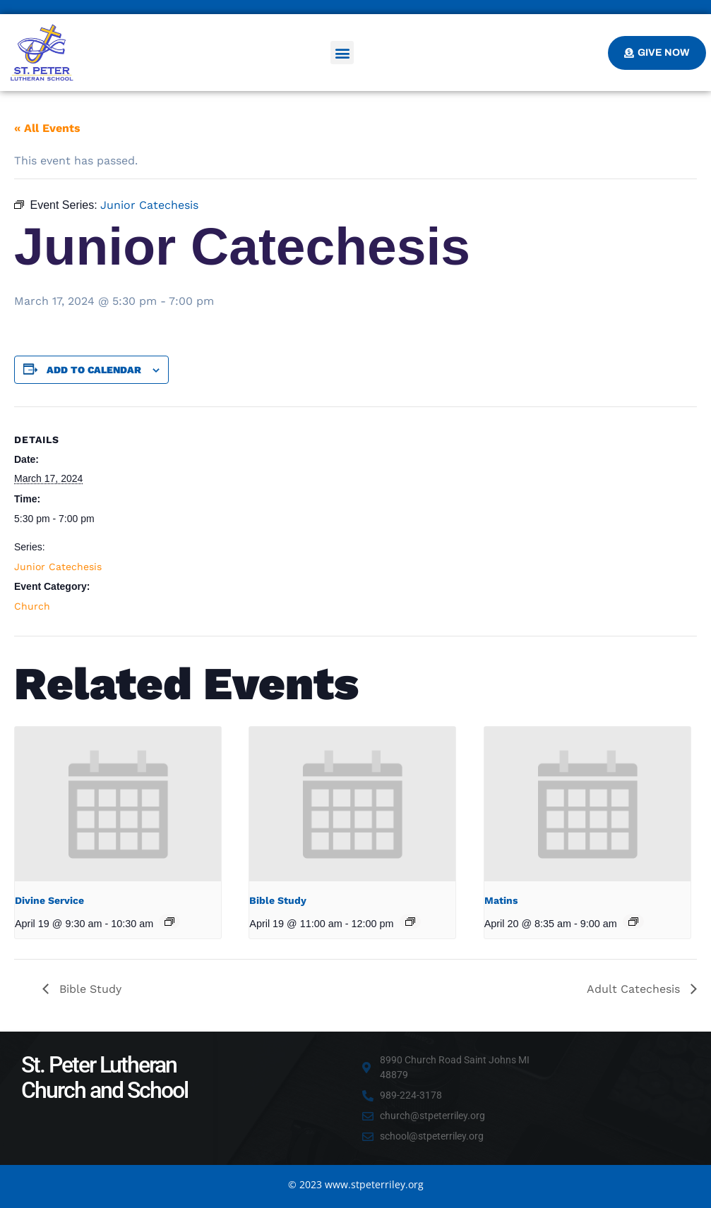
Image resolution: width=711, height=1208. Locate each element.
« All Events (47, 128)
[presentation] (118, 804)
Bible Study (277, 900)
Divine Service (49, 900)
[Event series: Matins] (633, 921)
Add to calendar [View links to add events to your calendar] (94, 369)
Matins (501, 900)
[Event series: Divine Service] (169, 921)
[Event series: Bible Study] (410, 921)
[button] (342, 52)
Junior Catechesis (58, 566)
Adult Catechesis (635, 989)
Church (32, 606)
